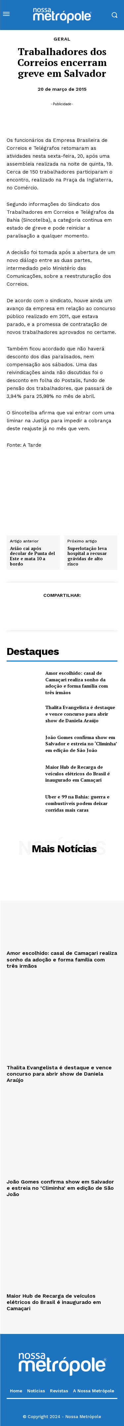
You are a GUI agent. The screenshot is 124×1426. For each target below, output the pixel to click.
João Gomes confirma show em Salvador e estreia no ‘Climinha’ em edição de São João (81, 743)
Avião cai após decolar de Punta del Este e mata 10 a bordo (32, 556)
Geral (62, 39)
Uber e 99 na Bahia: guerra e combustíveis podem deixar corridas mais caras (77, 803)
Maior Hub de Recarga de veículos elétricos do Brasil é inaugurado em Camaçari (77, 773)
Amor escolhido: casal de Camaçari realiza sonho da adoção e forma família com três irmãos (76, 683)
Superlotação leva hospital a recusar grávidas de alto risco (87, 556)
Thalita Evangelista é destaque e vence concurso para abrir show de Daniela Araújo (80, 713)
